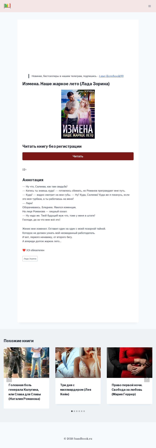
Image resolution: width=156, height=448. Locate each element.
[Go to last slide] (9, 378)
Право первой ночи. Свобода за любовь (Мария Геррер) (127, 389)
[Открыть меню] (149, 6)
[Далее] (147, 378)
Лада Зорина (30, 258)
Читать (78, 156)
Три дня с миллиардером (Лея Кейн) (75, 389)
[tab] (72, 411)
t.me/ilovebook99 (111, 76)
